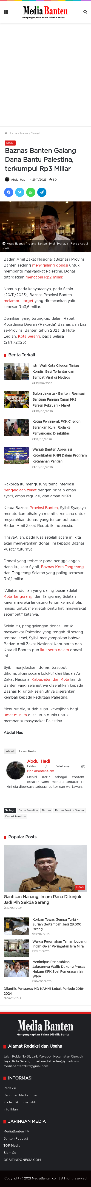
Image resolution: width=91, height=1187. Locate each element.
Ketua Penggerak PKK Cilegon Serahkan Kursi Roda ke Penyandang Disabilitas (56, 427)
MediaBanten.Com (40, 771)
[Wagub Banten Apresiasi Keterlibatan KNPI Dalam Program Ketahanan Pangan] (16, 455)
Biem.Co (9, 1152)
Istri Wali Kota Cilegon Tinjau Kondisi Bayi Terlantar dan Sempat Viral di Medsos (55, 371)
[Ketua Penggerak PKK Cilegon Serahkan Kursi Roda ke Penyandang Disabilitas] (16, 427)
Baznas (46, 810)
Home (11, 133)
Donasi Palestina (15, 816)
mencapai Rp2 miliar (44, 277)
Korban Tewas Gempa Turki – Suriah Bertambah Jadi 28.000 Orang (56, 924)
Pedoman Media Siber (20, 1095)
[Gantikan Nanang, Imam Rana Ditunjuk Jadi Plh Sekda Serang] (45, 868)
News (24, 133)
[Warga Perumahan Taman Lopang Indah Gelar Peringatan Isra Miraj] (16, 948)
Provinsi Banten (44, 508)
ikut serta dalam (54, 650)
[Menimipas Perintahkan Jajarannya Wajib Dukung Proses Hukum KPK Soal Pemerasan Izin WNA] (16, 968)
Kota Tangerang (18, 596)
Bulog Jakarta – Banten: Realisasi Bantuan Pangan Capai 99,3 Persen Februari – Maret (58, 399)
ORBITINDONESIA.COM (22, 1160)
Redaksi (9, 1088)
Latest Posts (27, 751)
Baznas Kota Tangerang (62, 567)
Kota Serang (29, 336)
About (10, 751)
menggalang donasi (50, 265)
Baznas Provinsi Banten (69, 810)
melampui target (18, 301)
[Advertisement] (45, 71)
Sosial (35, 133)
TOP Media (11, 1145)
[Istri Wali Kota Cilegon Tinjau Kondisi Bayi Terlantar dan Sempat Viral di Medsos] (16, 371)
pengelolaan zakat (20, 490)
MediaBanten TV (16, 1131)
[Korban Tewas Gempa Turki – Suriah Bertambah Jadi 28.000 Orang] (16, 926)
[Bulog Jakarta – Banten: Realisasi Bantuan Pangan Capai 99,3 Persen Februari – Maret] (16, 399)
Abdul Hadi (18, 180)
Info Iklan (10, 1109)
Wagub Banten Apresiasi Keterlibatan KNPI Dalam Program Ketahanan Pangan (59, 455)
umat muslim (15, 715)
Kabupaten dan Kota (50, 679)
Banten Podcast (15, 1138)
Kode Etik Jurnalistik (19, 1102)
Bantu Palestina (28, 810)
